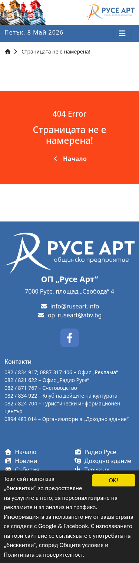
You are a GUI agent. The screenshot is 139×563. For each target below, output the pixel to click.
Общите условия (82, 545)
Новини (20, 461)
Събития (22, 470)
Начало (69, 159)
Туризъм (91, 470)
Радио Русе (95, 452)
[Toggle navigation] (122, 33)
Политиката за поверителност (43, 555)
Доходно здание (103, 461)
